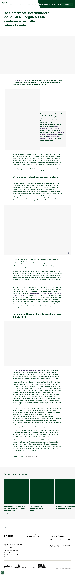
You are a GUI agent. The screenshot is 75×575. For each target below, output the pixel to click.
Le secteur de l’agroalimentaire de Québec (27, 370)
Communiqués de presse (11, 550)
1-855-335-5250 (34, 536)
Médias (29, 545)
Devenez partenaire (9, 556)
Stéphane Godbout (20, 80)
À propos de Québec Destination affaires (13, 545)
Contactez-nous (57, 4)
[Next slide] (71, 491)
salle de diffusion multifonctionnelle (40, 293)
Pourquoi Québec (14, 4)
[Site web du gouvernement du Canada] (33, 567)
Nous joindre (7, 552)
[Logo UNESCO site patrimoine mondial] (42, 566)
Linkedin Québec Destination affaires (69, 539)
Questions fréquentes (10, 548)
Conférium (29, 262)
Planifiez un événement (26, 4)
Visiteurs (29, 548)
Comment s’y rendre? (54, 557)
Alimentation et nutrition (31, 456)
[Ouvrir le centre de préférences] (2, 572)
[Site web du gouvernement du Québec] (24, 567)
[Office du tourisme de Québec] (8, 566)
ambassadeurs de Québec (51, 128)
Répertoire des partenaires (11, 554)
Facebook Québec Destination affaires (50, 539)
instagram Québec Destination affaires (60, 539)
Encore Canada (39, 262)
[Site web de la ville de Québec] (16, 566)
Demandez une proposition (42, 4)
